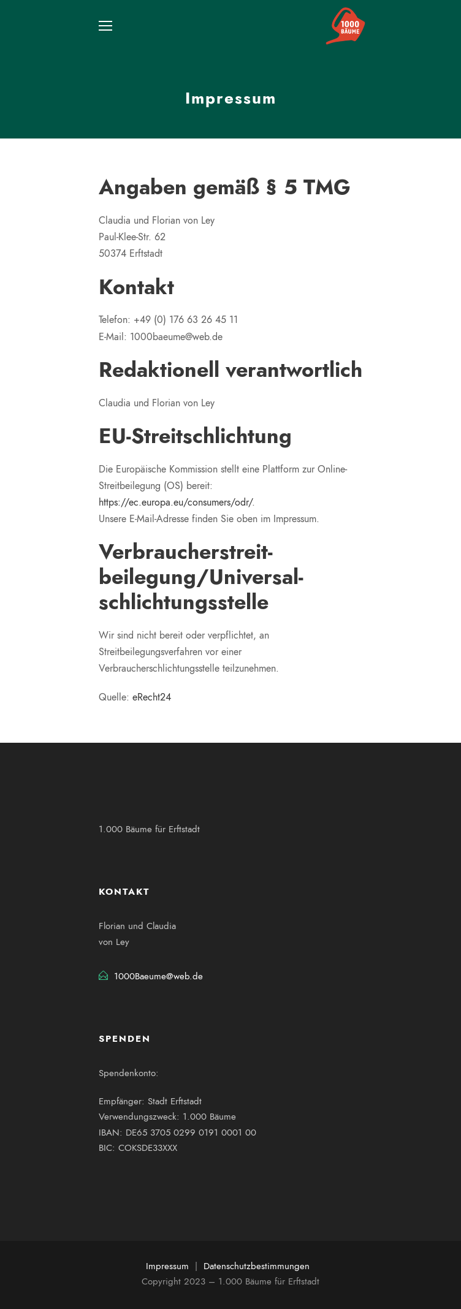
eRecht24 (151, 697)
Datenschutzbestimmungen (257, 1266)
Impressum (167, 1266)
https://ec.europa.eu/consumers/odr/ (175, 502)
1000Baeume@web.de (158, 976)
